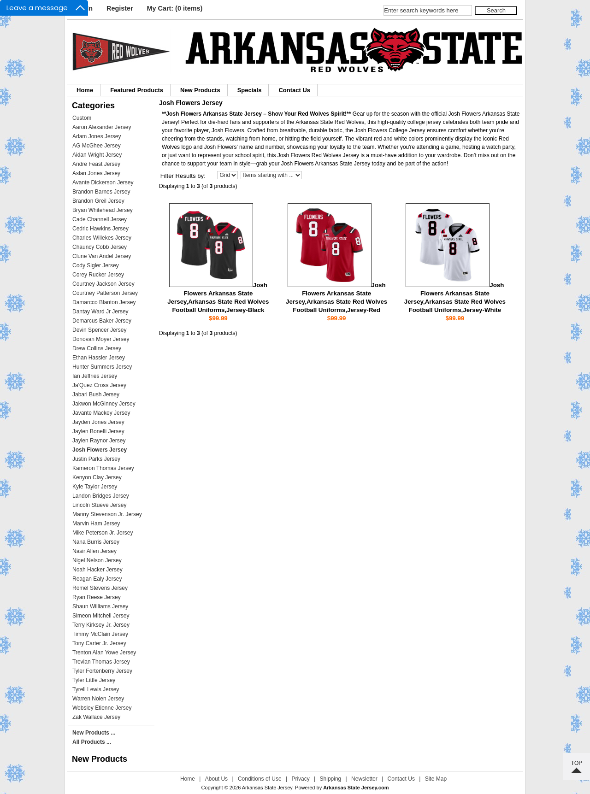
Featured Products (136, 90)
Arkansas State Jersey (267, 787)
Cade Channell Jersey (99, 219)
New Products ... (93, 732)
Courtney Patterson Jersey (105, 293)
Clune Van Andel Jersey (101, 256)
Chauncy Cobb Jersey (99, 247)
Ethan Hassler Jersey (98, 357)
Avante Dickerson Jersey (103, 182)
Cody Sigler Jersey (95, 265)
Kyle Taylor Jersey (94, 486)
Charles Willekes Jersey (101, 238)
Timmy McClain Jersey (100, 634)
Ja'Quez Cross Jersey (99, 385)
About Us (216, 779)
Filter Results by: (183, 175)
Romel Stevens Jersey (100, 588)
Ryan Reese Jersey (96, 597)
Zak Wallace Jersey (96, 717)
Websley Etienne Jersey (102, 708)
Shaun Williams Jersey (100, 606)
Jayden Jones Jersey (98, 422)
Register (119, 8)
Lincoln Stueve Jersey (99, 505)
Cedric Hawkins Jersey (100, 228)
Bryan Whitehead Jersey (102, 210)
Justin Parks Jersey (96, 459)
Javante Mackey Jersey (101, 413)
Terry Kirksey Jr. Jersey (101, 625)
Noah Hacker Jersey (97, 569)
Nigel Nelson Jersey (97, 560)
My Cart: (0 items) (175, 8)
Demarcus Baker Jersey (101, 321)
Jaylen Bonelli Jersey (98, 431)
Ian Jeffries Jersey (94, 376)
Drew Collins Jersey (96, 348)
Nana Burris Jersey (95, 542)
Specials (249, 90)
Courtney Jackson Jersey (103, 284)
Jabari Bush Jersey (95, 394)
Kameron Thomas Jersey (103, 468)
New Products (200, 90)
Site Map (436, 779)
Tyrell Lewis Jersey (95, 689)
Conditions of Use (260, 779)
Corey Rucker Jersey (98, 274)
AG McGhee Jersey (96, 145)
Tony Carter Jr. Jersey (99, 643)
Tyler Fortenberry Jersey (102, 671)
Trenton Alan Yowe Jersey (104, 652)
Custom (81, 118)
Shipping (331, 779)
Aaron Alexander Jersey (101, 127)
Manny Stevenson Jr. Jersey (107, 514)
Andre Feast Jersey (96, 164)
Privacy (300, 779)
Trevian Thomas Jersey (101, 662)
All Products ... (91, 742)
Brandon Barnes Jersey (101, 191)
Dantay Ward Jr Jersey (100, 311)
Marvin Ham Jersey (96, 523)
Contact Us (294, 90)
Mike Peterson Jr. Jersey (102, 532)
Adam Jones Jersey (96, 136)
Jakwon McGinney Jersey (104, 403)
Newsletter (364, 779)
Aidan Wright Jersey (97, 155)
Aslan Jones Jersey (96, 173)
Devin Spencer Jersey (99, 330)
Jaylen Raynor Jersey (98, 440)
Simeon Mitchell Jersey (100, 615)
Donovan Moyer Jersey (100, 339)
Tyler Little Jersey (93, 680)
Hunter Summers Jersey (102, 367)
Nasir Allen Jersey (94, 551)
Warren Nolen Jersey (98, 698)
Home (85, 90)
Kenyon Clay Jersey (97, 477)
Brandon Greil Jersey (98, 201)
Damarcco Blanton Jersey (104, 302)
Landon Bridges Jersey (100, 496)
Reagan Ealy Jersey (97, 579)
